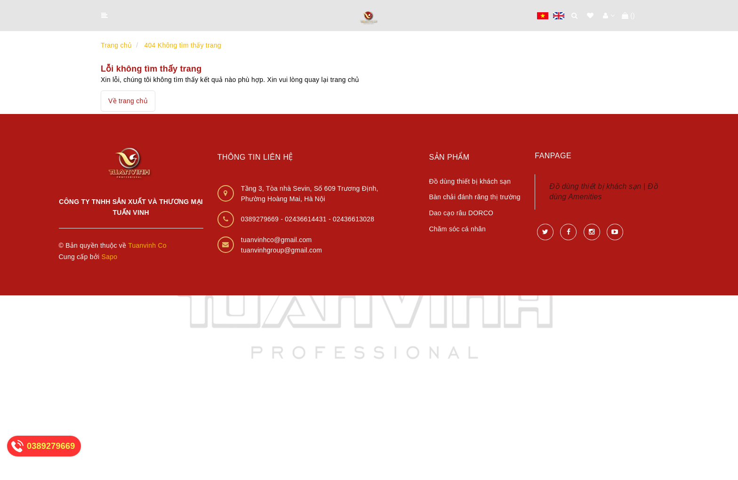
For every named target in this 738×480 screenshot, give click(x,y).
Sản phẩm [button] (449, 157)
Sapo (110, 256)
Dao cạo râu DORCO (461, 213)
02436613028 (353, 219)
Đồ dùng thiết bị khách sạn (470, 181)
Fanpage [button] (553, 156)
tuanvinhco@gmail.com (276, 240)
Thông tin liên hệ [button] (255, 157)
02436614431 (307, 219)
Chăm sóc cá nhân (457, 229)
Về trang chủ (128, 101)
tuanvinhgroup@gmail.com (281, 250)
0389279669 (261, 219)
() (628, 15)
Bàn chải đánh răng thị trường (474, 197)
